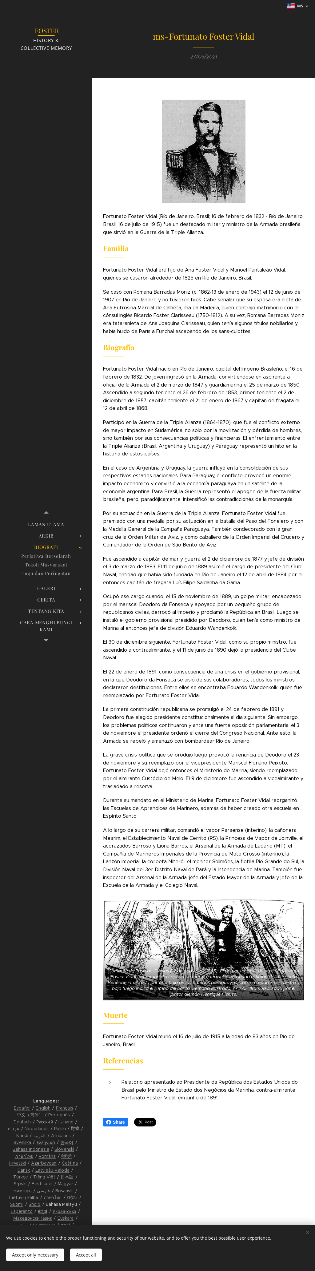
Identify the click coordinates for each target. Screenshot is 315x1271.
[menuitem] (46, 524)
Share (115, 1122)
